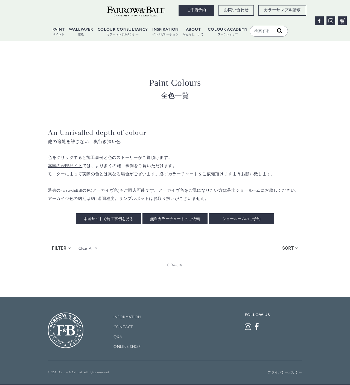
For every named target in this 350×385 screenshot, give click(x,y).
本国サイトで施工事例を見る (108, 219)
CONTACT (123, 327)
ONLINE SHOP (127, 347)
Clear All (88, 248)
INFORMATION (127, 317)
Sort (290, 248)
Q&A (117, 337)
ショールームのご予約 (241, 219)
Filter (61, 248)
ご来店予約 (196, 10)
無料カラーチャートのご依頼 (175, 219)
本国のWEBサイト (65, 166)
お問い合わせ (236, 10)
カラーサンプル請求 (282, 10)
